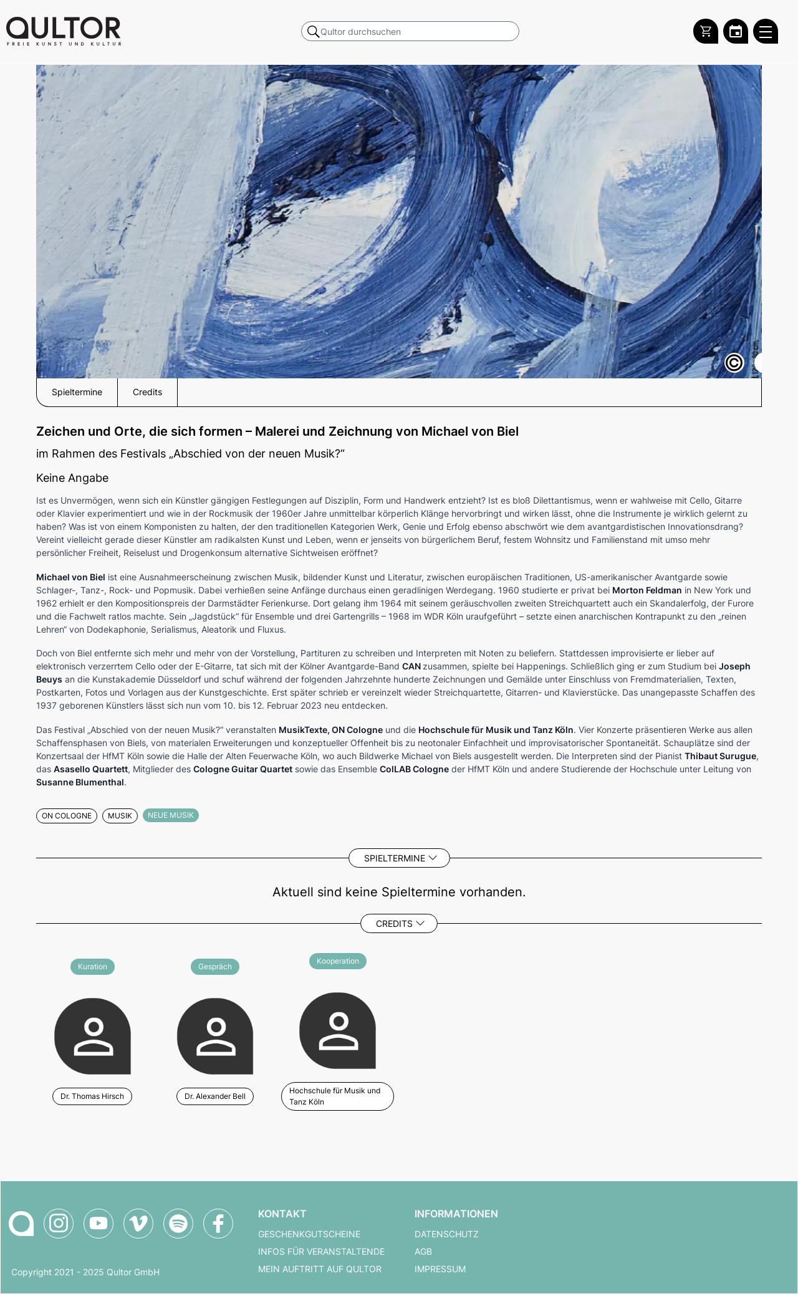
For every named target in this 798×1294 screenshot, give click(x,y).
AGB (423, 1252)
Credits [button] (147, 392)
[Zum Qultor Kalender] (735, 31)
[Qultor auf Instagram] (59, 1224)
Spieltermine (394, 858)
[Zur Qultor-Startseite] (21, 1223)
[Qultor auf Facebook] (218, 1224)
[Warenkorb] (705, 31)
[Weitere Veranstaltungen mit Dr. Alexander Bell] (215, 1034)
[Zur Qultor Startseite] (63, 31)
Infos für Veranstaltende (321, 1252)
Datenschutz (447, 1234)
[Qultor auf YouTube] (98, 1224)
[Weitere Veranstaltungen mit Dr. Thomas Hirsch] (92, 1034)
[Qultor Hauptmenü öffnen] (765, 31)
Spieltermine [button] (77, 392)
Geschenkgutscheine (309, 1234)
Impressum (440, 1269)
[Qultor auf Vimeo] (138, 1224)
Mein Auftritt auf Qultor (320, 1269)
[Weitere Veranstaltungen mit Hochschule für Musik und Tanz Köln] (337, 1034)
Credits (394, 923)
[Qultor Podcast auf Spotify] (178, 1224)
